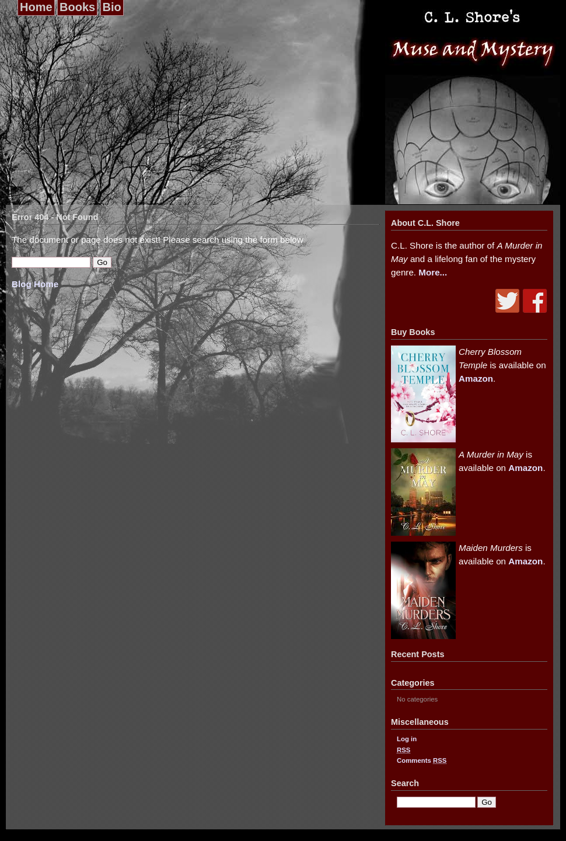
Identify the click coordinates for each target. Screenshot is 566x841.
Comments (421, 760)
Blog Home (35, 284)
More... (432, 272)
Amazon (476, 378)
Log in (407, 738)
